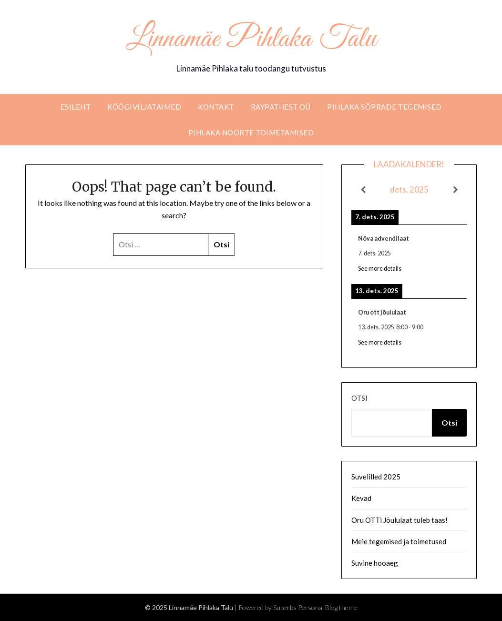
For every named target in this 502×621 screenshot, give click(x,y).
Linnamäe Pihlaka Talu (251, 39)
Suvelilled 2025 (375, 476)
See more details (379, 268)
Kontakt (216, 106)
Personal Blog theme (327, 607)
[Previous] (362, 189)
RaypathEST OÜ (281, 106)
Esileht (76, 106)
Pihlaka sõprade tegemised (384, 106)
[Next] (455, 189)
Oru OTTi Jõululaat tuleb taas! (399, 520)
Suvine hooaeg (374, 563)
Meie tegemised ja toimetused (398, 541)
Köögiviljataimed (144, 106)
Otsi (359, 398)
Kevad (361, 498)
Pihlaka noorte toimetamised (251, 132)
